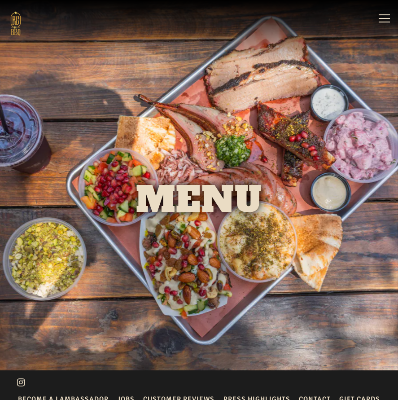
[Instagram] (21, 380)
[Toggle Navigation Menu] (384, 18)
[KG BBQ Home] (28, 23)
